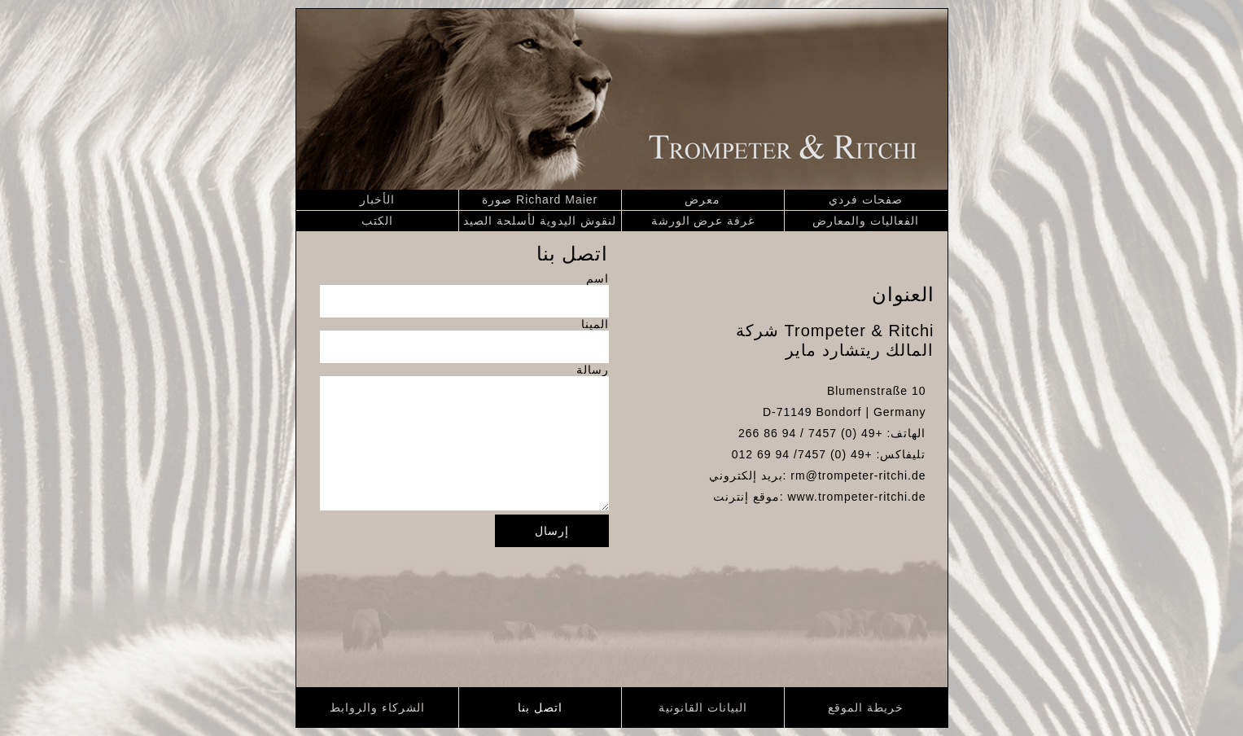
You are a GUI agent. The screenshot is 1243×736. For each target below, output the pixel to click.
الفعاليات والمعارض (865, 220)
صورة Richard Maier (539, 199)
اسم (597, 278)
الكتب (377, 220)
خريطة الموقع (866, 707)
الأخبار (377, 199)
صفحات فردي (866, 199)
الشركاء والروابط (377, 707)
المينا (595, 324)
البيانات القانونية (703, 707)
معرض (702, 199)
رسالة (592, 369)
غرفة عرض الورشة (703, 220)
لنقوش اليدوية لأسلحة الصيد (539, 220)
